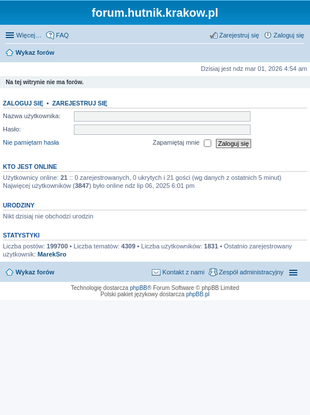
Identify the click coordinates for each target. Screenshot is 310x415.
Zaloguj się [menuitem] (289, 35)
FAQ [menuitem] (62, 35)
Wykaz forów (35, 272)
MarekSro (52, 254)
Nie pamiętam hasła (31, 142)
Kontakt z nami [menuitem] (183, 272)
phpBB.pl (198, 294)
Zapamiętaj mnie (181, 143)
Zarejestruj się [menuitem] (239, 35)
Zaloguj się (23, 103)
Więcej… (29, 35)
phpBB (138, 288)
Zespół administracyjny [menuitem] (251, 272)
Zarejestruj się (79, 103)
